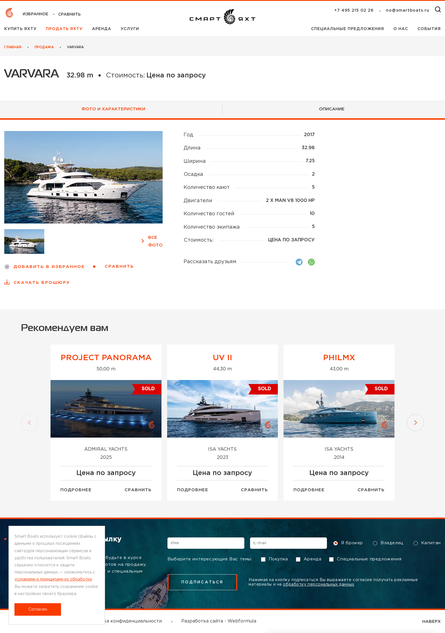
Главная (12, 47)
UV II (222, 358)
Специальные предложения (348, 29)
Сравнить (138, 490)
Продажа (44, 47)
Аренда (102, 29)
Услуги (130, 29)
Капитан (427, 543)
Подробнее (76, 490)
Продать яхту (65, 29)
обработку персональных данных (318, 584)
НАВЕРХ (431, 621)
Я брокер (348, 543)
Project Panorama (106, 358)
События (429, 29)
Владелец (388, 543)
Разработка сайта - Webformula (218, 621)
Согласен (37, 609)
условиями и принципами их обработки (53, 579)
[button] (29, 422)
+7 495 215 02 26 (354, 10)
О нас (401, 29)
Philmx (339, 358)
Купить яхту (21, 29)
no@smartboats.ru (407, 10)
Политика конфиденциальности (124, 621)
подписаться (202, 582)
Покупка (274, 559)
